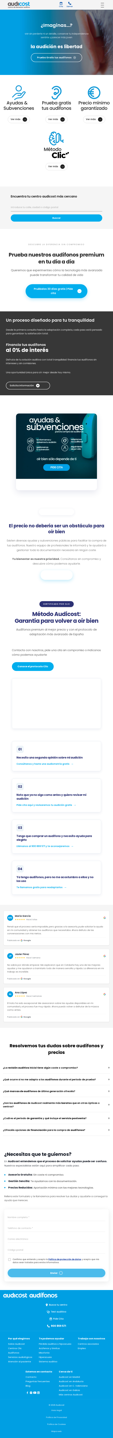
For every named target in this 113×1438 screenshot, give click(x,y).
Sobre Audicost (16, 1343)
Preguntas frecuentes (38, 1381)
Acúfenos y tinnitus (49, 1348)
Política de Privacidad (56, 1417)
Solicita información (25, 386)
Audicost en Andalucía (71, 1381)
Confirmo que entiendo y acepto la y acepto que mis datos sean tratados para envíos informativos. (56, 1261)
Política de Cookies (56, 1424)
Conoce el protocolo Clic (33, 666)
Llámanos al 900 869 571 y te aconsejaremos (42, 846)
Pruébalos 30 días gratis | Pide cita (58, 291)
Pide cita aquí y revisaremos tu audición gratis (44, 805)
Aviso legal (56, 1410)
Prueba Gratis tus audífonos (56, 57)
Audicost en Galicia (69, 1390)
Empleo (82, 1348)
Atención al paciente (19, 1361)
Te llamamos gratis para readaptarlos (39, 887)
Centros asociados (88, 1343)
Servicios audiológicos (20, 1357)
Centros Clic (15, 1348)
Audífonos (13, 1352)
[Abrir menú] (102, 5)
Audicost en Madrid (69, 1376)
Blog (28, 1385)
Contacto (31, 1376)
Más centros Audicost (71, 1394)
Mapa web (56, 1431)
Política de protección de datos (64, 1259)
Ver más (19, 119)
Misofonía (44, 1352)
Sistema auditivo (48, 1361)
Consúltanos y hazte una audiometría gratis (42, 763)
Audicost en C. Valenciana (73, 1385)
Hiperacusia (45, 1357)
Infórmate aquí (57, 575)
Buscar (56, 218)
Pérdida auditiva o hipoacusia (55, 1343)
